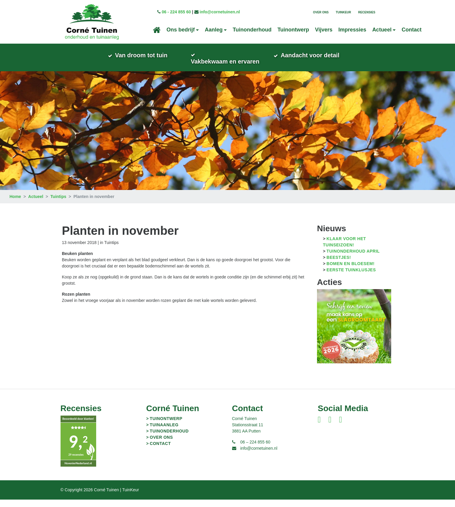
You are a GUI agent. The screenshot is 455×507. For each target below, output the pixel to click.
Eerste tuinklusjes (351, 277)
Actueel (35, 204)
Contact (411, 30)
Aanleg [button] (214, 30)
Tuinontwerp (293, 30)
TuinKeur (343, 12)
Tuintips (58, 204)
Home (15, 204)
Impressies (352, 30)
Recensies (366, 12)
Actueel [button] (381, 30)
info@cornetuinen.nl (220, 11)
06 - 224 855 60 (176, 11)
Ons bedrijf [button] (181, 30)
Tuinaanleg (164, 432)
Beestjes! (338, 264)
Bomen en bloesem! (350, 271)
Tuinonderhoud (252, 30)
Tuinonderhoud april (353, 258)
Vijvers (323, 30)
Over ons (321, 12)
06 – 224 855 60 (255, 449)
